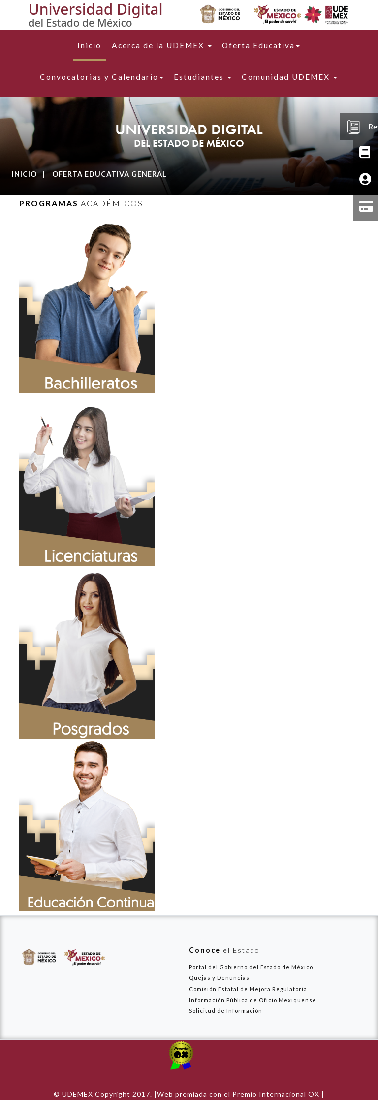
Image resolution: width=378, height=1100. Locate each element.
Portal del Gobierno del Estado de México (251, 967)
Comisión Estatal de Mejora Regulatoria (248, 989)
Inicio (91, 44)
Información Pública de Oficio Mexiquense (252, 1000)
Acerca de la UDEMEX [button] (162, 45)
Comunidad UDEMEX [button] (289, 76)
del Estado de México (80, 23)
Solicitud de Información (225, 1010)
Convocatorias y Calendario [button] (101, 76)
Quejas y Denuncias (219, 977)
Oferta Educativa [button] (261, 45)
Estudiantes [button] (202, 76)
